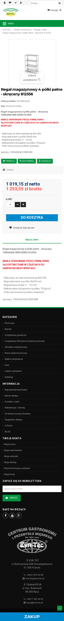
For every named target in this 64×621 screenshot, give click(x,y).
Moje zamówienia (13, 450)
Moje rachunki (11, 456)
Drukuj (10, 169)
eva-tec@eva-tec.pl (35, 578)
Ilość (9, 199)
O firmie (8, 425)
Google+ (45, 161)
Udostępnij (27, 161)
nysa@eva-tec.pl (35, 602)
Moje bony (9, 474)
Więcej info (32, 240)
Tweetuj (9, 161)
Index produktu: (8, 101)
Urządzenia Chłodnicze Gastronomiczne (24, 341)
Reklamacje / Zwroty (14, 407)
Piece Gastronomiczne (15, 353)
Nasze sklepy (11, 395)
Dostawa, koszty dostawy (17, 413)
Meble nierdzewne (23, 30)
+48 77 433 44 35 (35, 599)
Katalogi (8, 377)
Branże (7, 329)
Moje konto (10, 444)
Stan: (3, 106)
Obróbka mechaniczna (15, 347)
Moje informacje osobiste (17, 468)
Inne (6, 365)
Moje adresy (10, 462)
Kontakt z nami (11, 401)
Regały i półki (40, 30)
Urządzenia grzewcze (15, 335)
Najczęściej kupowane (15, 389)
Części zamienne (13, 371)
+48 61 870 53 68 (35, 575)
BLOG (7, 431)
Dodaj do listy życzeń (23, 227)
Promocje (9, 323)
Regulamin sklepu (13, 419)
